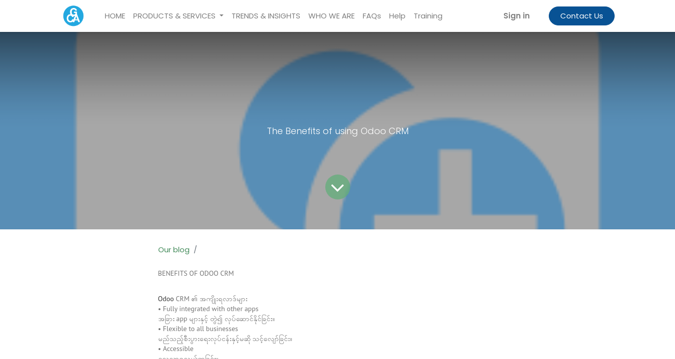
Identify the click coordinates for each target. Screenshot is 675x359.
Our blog (174, 249)
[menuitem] (115, 16)
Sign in (516, 15)
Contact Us (581, 15)
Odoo (166, 298)
